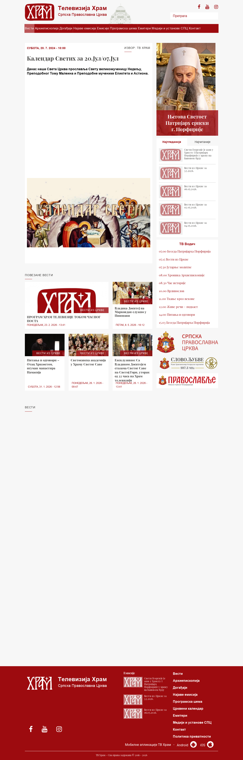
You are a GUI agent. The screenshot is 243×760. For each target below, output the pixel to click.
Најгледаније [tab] (171, 142)
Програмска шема (123, 28)
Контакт (195, 28)
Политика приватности (192, 736)
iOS (207, 745)
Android (187, 745)
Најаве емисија (84, 28)
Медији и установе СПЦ (170, 28)
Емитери (144, 28)
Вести (29, 28)
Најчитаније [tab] (203, 142)
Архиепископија (47, 28)
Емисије (103, 28)
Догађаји (66, 28)
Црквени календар (188, 709)
